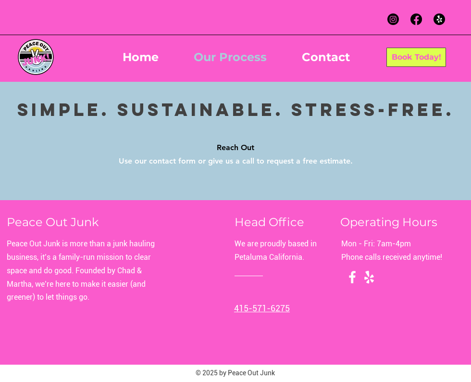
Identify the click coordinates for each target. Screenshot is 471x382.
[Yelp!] (439, 19)
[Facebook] (416, 19)
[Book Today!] (416, 57)
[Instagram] (393, 19)
